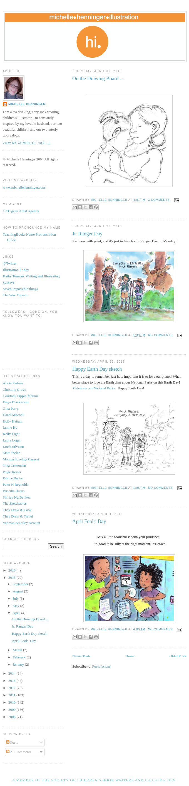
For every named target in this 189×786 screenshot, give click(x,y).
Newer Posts (81, 656)
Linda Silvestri (13, 447)
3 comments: (160, 199)
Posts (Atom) (101, 666)
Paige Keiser (12, 472)
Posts (12, 742)
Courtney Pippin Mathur (20, 396)
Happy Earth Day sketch (97, 369)
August (18, 591)
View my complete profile (27, 143)
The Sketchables (15, 503)
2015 (12, 577)
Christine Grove (14, 389)
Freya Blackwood (15, 402)
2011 (12, 695)
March (18, 650)
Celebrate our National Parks (94, 388)
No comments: (161, 335)
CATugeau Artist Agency (21, 211)
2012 (12, 688)
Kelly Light (11, 434)
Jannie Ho (10, 427)
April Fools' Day (89, 521)
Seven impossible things (20, 289)
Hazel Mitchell (13, 415)
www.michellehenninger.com (24, 187)
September (21, 584)
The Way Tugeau (15, 295)
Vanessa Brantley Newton (21, 523)
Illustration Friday (16, 270)
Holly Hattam (13, 421)
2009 (12, 709)
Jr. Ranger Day (87, 233)
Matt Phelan (11, 453)
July (16, 598)
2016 (12, 570)
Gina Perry (11, 408)
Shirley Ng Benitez (17, 497)
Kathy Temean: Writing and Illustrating (31, 276)
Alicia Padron (13, 383)
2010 (12, 702)
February (20, 657)
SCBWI (8, 282)
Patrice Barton (13, 478)
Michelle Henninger (27, 104)
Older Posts (178, 656)
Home (130, 656)
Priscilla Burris (13, 491)
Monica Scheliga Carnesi (21, 459)
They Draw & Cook (17, 510)
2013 (12, 680)
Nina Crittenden (14, 465)
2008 (12, 717)
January (19, 664)
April (17, 613)
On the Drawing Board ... (97, 78)
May (16, 606)
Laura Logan (12, 440)
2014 (12, 673)
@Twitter (9, 263)
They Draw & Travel (18, 516)
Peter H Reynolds (15, 484)
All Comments (18, 752)
